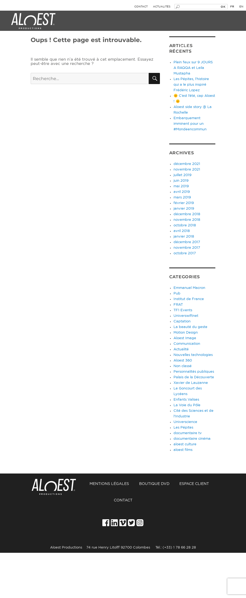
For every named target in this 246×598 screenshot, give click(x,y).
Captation (182, 321)
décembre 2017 (187, 242)
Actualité (181, 349)
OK (223, 7)
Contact (141, 6)
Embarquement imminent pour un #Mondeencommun (190, 124)
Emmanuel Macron (189, 288)
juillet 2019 (182, 175)
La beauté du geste (190, 327)
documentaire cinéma (192, 439)
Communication (187, 344)
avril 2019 (182, 192)
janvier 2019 (184, 208)
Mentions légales (109, 484)
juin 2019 (181, 180)
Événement (19, 46)
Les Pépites (183, 427)
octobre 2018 (185, 225)
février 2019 (184, 203)
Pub (177, 293)
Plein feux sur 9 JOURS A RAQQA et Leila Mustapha (193, 68)
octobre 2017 (185, 253)
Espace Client (194, 484)
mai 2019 (181, 186)
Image (64, 46)
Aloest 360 (183, 360)
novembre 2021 (187, 169)
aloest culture (185, 444)
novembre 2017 (187, 248)
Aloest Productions (33, 21)
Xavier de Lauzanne (191, 383)
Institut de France (189, 299)
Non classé (183, 366)
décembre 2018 (187, 214)
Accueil (57, 484)
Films (146, 46)
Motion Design (186, 332)
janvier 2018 (184, 236)
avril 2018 (182, 231)
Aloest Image (185, 338)
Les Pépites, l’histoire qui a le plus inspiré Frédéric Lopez (191, 84)
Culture (105, 46)
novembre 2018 (187, 220)
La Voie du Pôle (187, 405)
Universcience (185, 422)
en (241, 6)
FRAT (178, 304)
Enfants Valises (186, 399)
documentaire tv (188, 433)
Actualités (161, 6)
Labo (183, 46)
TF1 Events (183, 310)
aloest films (183, 450)
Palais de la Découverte (194, 377)
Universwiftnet (186, 316)
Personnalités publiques (194, 371)
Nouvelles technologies (193, 355)
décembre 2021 (187, 164)
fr (232, 6)
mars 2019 (182, 197)
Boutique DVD (154, 484)
